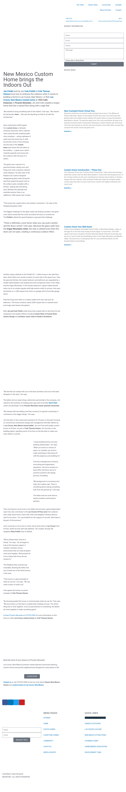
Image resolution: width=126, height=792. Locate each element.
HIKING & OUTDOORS (93, 724)
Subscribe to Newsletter (75, 61)
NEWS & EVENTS (49, 752)
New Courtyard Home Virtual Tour (79, 111)
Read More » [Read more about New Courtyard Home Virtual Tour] (68, 131)
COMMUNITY (48, 741)
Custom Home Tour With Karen (78, 227)
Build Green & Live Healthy (95, 718)
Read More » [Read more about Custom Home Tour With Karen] (68, 245)
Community (106, 5)
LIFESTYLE (47, 747)
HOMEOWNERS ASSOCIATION (96, 747)
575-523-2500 (31, 615)
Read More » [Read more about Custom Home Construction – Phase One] (68, 188)
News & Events (105, 10)
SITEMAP (47, 718)
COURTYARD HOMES (51, 735)
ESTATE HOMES (49, 729)
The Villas (80, 5)
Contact (118, 10)
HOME (45, 724)
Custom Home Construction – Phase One (82, 170)
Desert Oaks (93, 5)
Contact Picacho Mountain (13, 615)
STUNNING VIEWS (92, 741)
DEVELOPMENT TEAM (93, 752)
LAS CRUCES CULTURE (93, 729)
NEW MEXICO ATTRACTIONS (96, 735)
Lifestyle (118, 5)
